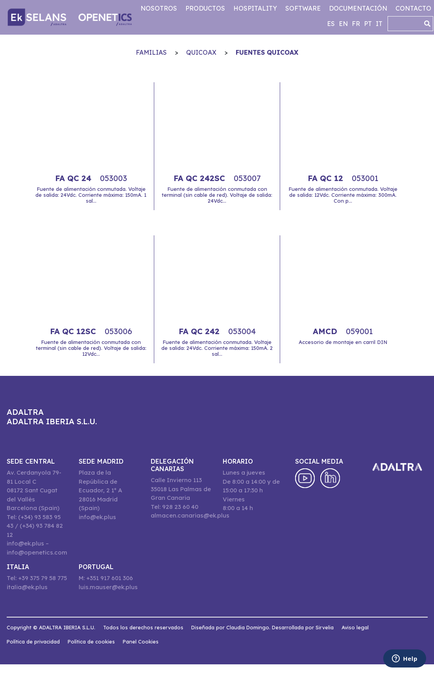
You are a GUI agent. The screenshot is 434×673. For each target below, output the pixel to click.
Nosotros (158, 8)
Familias (151, 52)
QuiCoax (201, 52)
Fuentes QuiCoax (267, 52)
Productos (205, 8)
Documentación (358, 8)
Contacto (413, 8)
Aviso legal (355, 627)
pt (368, 24)
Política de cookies (91, 641)
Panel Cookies (141, 641)
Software (303, 8)
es (331, 24)
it (379, 24)
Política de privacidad (33, 641)
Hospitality (255, 8)
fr (356, 24)
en (343, 24)
